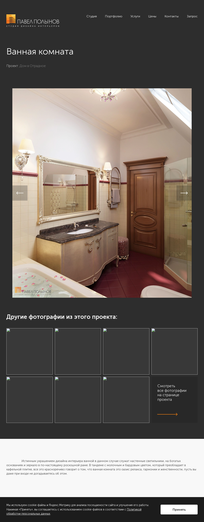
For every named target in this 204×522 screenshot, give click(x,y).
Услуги (135, 16)
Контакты (172, 16)
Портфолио (113, 16)
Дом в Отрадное (33, 66)
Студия (91, 16)
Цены (152, 16)
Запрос (192, 16)
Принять (179, 509)
